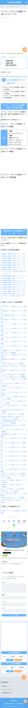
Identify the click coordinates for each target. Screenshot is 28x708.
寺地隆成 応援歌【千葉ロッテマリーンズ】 (13, 289)
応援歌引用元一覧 (6, 692)
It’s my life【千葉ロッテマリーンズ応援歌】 (13, 374)
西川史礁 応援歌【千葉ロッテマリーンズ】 (13, 265)
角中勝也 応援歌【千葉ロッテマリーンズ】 (13, 258)
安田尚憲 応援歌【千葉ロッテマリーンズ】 (13, 262)
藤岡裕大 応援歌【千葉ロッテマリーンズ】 (13, 267)
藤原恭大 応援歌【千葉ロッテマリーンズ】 (13, 256)
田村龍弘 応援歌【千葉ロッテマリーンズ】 (13, 280)
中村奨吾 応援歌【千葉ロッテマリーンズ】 (13, 269)
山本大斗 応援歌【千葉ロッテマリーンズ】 (13, 291)
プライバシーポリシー (7, 689)
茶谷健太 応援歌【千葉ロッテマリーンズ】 (13, 293)
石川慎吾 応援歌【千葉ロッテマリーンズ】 (13, 276)
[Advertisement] (14, 34)
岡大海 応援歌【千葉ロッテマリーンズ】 (12, 278)
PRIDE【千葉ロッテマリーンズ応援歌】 (12, 363)
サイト (3, 608)
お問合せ (4, 686)
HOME (14, 701)
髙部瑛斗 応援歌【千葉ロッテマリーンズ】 (13, 254)
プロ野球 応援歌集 (14, 2)
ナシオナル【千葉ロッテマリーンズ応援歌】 (13, 377)
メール (4, 601)
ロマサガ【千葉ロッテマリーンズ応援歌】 (13, 414)
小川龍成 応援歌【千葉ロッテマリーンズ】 (13, 287)
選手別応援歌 (17, 563)
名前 (3, 594)
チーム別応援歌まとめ (18, 703)
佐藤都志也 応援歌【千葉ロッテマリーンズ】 (14, 282)
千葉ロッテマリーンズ (7, 563)
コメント (4, 582)
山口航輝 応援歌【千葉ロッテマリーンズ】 (13, 284)
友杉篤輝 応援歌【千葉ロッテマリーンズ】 (13, 260)
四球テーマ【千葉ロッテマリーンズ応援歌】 (13, 473)
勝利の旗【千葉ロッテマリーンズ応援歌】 (13, 498)
